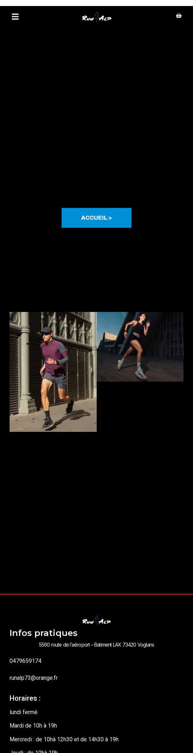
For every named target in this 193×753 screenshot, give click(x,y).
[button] (15, 17)
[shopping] (179, 16)
